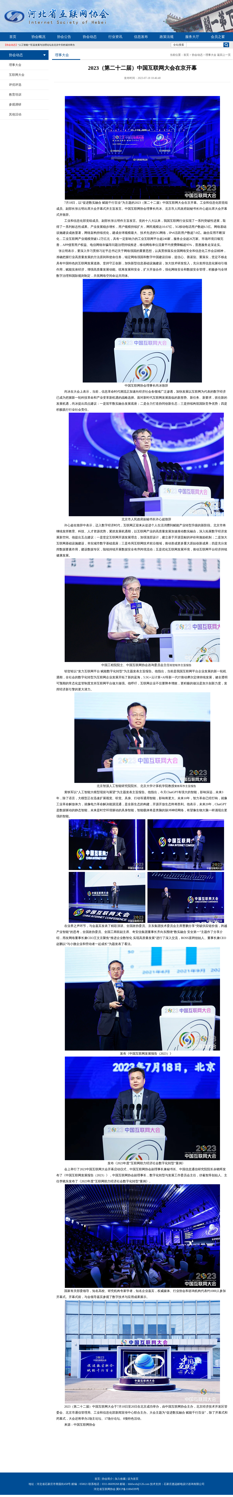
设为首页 (133, 1478)
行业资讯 (115, 37)
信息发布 (141, 37)
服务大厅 (192, 37)
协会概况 (38, 37)
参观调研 (15, 104)
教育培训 (15, 94)
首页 (12, 37)
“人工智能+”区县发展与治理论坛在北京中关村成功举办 (39, 45)
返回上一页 (224, 54)
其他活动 (15, 114)
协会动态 (90, 37)
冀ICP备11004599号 (127, 1489)
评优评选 (15, 84)
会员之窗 (218, 37)
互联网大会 (16, 74)
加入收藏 (120, 1478)
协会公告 (64, 37)
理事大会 (15, 64)
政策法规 (167, 37)
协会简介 (107, 1478)
